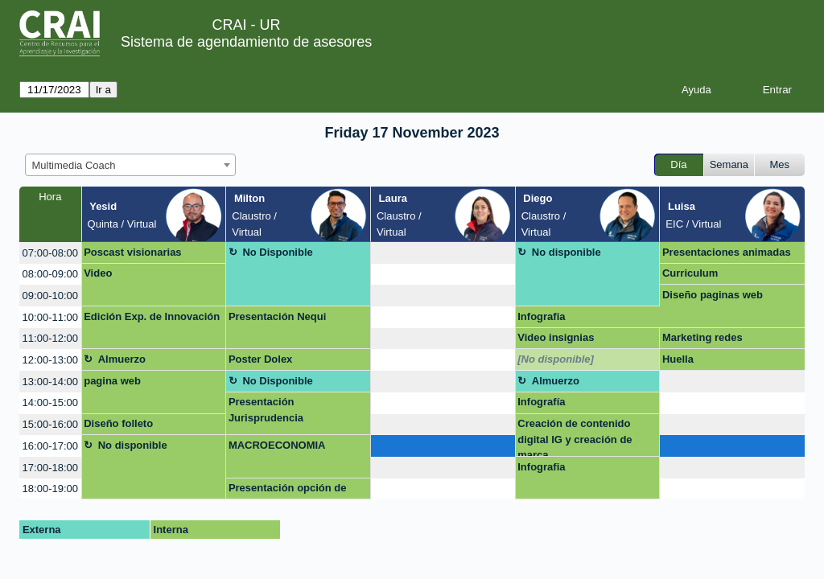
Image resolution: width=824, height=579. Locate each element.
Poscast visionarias (132, 252)
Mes (780, 164)
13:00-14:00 (50, 382)
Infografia (541, 316)
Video (98, 273)
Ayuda (696, 90)
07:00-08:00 (50, 253)
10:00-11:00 (50, 317)
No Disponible (277, 252)
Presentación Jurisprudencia (266, 410)
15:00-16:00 (50, 424)
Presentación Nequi (277, 316)
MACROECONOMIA (277, 445)
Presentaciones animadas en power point (726, 255)
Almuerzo (122, 359)
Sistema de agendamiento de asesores (246, 42)
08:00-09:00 (50, 274)
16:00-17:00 (50, 446)
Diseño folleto (118, 423)
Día (678, 164)
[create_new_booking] (443, 253)
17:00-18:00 (50, 468)
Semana (729, 164)
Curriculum (690, 273)
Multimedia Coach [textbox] (74, 165)
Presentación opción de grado (288, 490)
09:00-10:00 (50, 296)
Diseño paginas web (712, 295)
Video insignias (555, 337)
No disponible (566, 252)
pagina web (112, 381)
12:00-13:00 (50, 360)
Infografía (541, 402)
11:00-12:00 (50, 338)
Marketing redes (702, 337)
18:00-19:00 (50, 488)
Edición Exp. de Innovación (152, 316)
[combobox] (130, 165)
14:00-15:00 (50, 402)
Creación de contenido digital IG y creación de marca (574, 437)
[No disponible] (555, 359)
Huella (678, 359)
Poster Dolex (260, 359)
